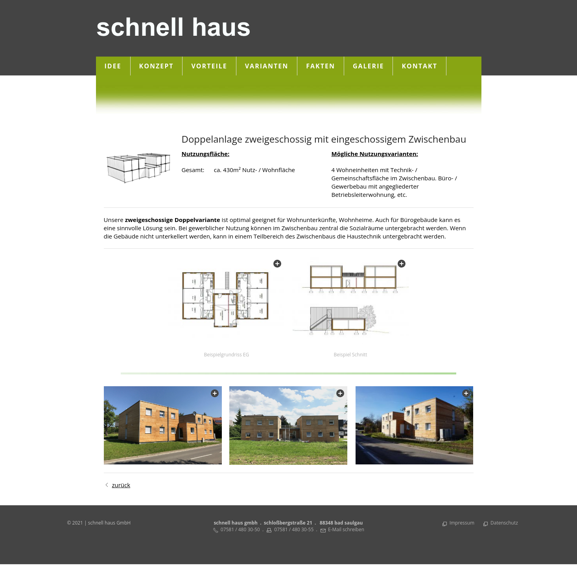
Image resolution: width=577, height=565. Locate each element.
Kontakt (419, 66)
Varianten (267, 66)
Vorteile (209, 66)
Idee (113, 66)
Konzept (156, 66)
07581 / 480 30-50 (240, 529)
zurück (121, 485)
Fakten (320, 66)
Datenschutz (504, 523)
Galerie (368, 66)
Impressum (462, 523)
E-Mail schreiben (346, 529)
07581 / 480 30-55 (293, 529)
